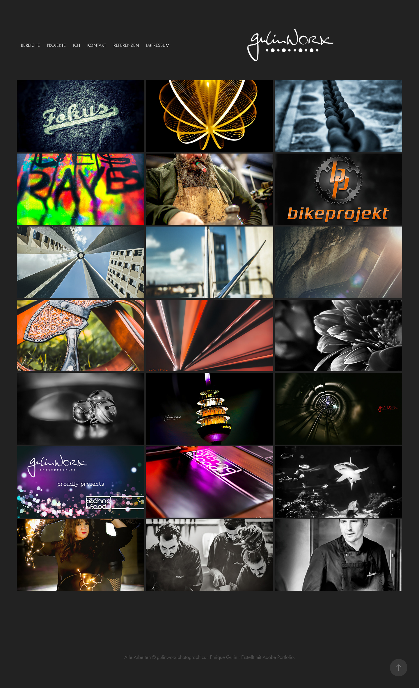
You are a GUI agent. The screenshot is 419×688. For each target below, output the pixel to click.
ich (76, 45)
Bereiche (30, 45)
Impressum (158, 45)
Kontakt (96, 45)
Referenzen (126, 45)
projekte (56, 45)
